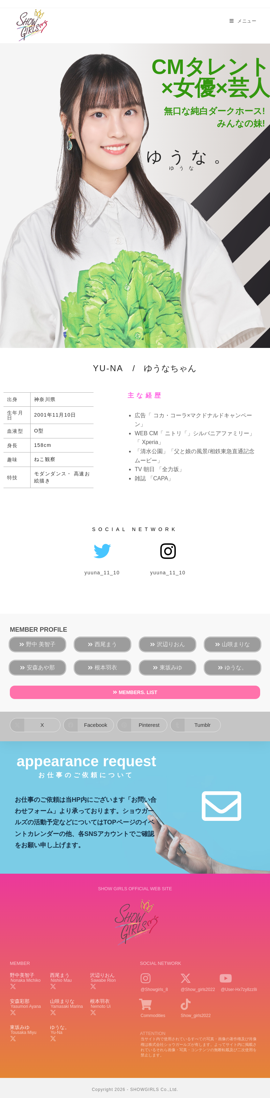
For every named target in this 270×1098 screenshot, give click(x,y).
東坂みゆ (20, 1027)
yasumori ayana (26, 1006)
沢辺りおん (102, 975)
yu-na (56, 1032)
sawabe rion (103, 980)
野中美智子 (22, 975)
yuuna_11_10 (102, 572)
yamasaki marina (67, 1006)
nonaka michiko (25, 980)
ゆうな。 (60, 1027)
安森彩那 (20, 1001)
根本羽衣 (100, 1001)
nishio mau (61, 980)
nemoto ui (101, 1006)
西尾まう (60, 975)
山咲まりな (62, 1001)
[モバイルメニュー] (243, 21)
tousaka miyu (23, 1032)
